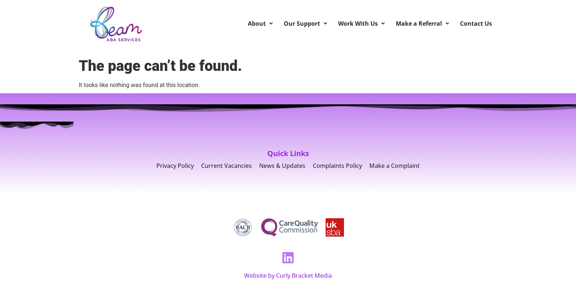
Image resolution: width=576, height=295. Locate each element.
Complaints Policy (337, 166)
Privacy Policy (175, 166)
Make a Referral (422, 23)
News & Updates (282, 166)
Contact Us (476, 23)
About (260, 23)
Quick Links (288, 153)
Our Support (305, 23)
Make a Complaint (394, 166)
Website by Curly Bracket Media (288, 275)
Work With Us (361, 23)
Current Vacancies (226, 166)
